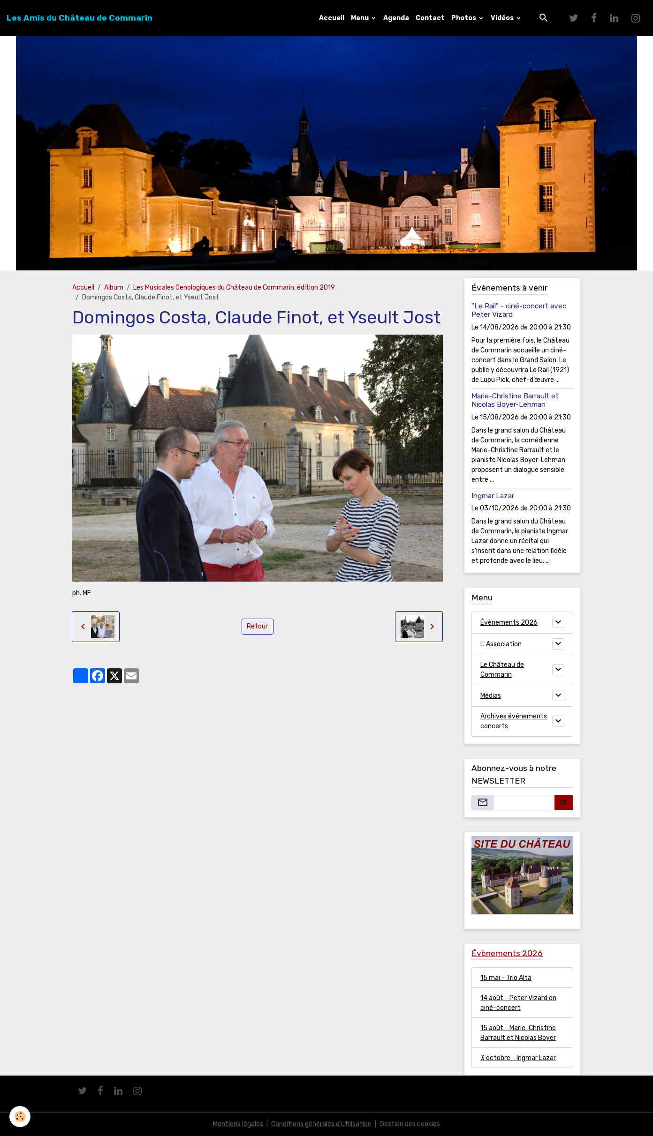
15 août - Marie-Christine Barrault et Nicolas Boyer (518, 1033)
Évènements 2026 (509, 623)
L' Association (501, 644)
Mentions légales (238, 1124)
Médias (490, 696)
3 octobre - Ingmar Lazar (518, 1058)
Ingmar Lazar (492, 496)
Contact (430, 18)
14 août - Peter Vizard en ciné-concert (518, 1003)
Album (113, 287)
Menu (360, 18)
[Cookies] (19, 1116)
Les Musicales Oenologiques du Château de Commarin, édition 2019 (234, 287)
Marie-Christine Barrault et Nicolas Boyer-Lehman (515, 400)
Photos (464, 18)
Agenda (396, 18)
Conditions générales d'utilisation (321, 1124)
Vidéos (503, 18)
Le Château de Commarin (502, 670)
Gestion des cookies (410, 1124)
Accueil (331, 18)
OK (564, 803)
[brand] (79, 18)
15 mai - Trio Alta (506, 978)
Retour (257, 626)
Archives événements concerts (513, 721)
